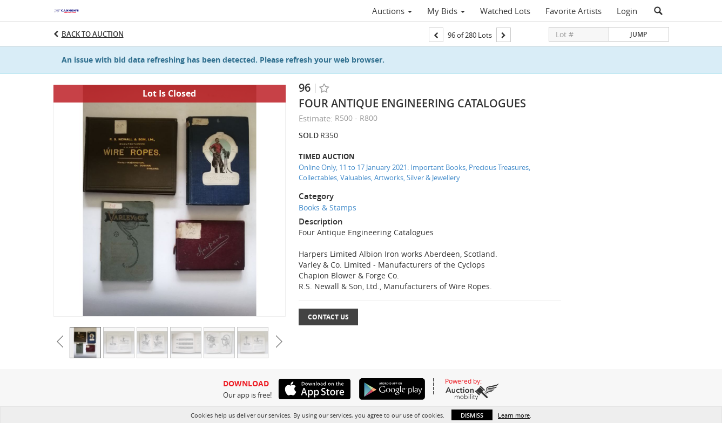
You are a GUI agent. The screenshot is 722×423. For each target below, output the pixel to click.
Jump (638, 34)
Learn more (514, 415)
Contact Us (328, 317)
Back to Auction (93, 34)
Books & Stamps (327, 207)
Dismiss (472, 415)
